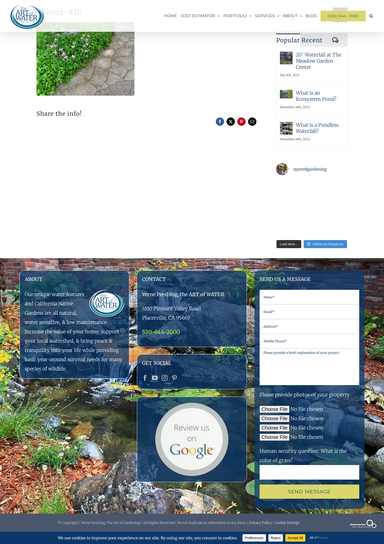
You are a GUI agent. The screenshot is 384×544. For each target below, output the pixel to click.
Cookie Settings (287, 523)
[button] (371, 16)
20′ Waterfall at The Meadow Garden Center (318, 61)
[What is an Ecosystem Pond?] (286, 94)
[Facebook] (145, 378)
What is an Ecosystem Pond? (316, 96)
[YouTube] (155, 378)
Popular (288, 40)
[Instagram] (165, 378)
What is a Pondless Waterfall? (317, 128)
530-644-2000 (161, 332)
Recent (312, 40)
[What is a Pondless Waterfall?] (286, 126)
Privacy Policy (260, 523)
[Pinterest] (174, 378)
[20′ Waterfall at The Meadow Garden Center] (286, 56)
